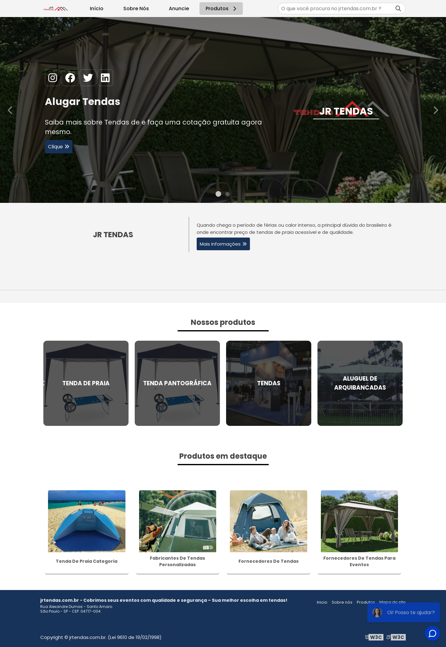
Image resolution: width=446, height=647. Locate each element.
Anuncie (179, 8)
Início (96, 8)
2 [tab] (228, 195)
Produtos (222, 8)
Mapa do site (392, 602)
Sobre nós (342, 602)
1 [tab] (218, 195)
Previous (10, 110)
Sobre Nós (136, 8)
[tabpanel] (223, 110)
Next (435, 110)
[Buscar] (398, 8)
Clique (55, 147)
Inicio (322, 602)
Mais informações (220, 244)
